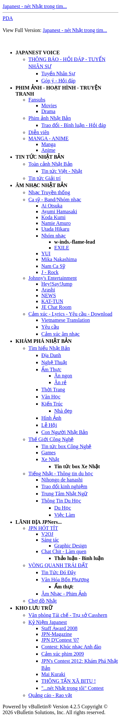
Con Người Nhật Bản (64, 432)
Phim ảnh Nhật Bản (49, 118)
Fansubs (36, 99)
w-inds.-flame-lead (74, 242)
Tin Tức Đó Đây (58, 572)
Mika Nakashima (59, 259)
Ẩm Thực (51, 369)
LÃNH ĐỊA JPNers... (38, 522)
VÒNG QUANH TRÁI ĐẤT (58, 565)
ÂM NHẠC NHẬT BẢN (41, 185)
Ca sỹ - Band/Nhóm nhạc (54, 199)
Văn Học (50, 396)
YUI (45, 253)
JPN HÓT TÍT (43, 528)
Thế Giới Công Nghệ (51, 439)
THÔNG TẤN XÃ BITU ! (68, 681)
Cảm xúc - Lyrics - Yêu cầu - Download (70, 314)
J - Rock (49, 272)
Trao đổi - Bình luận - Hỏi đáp (73, 125)
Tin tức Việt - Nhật (61, 171)
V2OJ (47, 534)
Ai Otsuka (51, 205)
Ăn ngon (63, 375)
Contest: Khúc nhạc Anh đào (71, 646)
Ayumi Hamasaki (59, 211)
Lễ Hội (49, 425)
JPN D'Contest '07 (60, 640)
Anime (48, 150)
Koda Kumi (53, 217)
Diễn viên (38, 132)
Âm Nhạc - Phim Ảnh (64, 594)
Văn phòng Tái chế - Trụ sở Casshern (67, 615)
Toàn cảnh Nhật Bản (50, 164)
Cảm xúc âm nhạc (60, 334)
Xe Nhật (50, 459)
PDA (8, 18)
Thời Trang (53, 389)
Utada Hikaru (55, 229)
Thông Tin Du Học (61, 500)
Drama (48, 111)
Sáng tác (50, 540)
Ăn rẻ (60, 382)
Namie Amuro (56, 223)
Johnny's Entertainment (52, 278)
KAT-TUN (52, 301)
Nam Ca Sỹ (53, 266)
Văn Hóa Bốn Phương (65, 579)
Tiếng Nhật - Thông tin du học (60, 473)
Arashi (48, 289)
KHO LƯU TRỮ (33, 608)
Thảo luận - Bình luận (79, 558)
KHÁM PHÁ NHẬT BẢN (43, 341)
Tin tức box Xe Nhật (77, 466)
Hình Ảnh (51, 418)
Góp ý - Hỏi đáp (58, 80)
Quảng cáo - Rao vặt (50, 695)
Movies (49, 105)
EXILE (61, 247)
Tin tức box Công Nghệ (66, 446)
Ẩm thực (64, 586)
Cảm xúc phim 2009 (62, 654)
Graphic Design (70, 545)
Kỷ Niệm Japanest (47, 622)
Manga (48, 144)
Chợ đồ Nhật (42, 601)
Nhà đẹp (63, 411)
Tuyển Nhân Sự (58, 73)
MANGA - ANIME (48, 138)
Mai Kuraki (53, 674)
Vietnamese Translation (65, 320)
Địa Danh (51, 355)
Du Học (62, 508)
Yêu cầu (50, 327)
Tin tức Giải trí (44, 178)
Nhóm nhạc (53, 235)
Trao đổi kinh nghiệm (64, 486)
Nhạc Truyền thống (49, 192)
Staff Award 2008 (59, 628)
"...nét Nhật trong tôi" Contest (72, 688)
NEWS (48, 295)
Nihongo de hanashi (62, 479)
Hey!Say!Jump (56, 284)
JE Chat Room (56, 307)
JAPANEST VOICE (37, 52)
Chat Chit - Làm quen (63, 551)
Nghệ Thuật (54, 362)
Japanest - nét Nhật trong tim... (35, 6)
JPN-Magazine (56, 634)
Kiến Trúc (52, 404)
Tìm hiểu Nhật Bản (49, 348)
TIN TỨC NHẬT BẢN (39, 157)
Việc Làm (64, 515)
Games (48, 452)
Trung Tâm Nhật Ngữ (64, 493)
